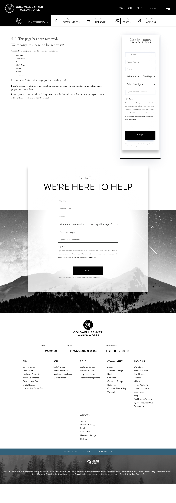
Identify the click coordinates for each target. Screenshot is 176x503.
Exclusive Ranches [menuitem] (31, 395)
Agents (151, 26)
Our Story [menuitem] (138, 384)
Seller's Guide (20, 70)
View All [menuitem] (111, 409)
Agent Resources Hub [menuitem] (143, 420)
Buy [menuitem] (104, 11)
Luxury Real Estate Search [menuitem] (34, 406)
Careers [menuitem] (137, 395)
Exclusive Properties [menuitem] (31, 391)
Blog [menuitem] (136, 413)
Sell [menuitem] (113, 11)
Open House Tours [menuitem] (31, 399)
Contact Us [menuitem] (139, 424)
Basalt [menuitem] (110, 391)
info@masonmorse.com (84, 369)
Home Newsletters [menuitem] (142, 406)
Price (126, 27)
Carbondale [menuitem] (112, 395)
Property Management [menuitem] (90, 395)
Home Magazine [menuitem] (141, 402)
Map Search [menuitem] (28, 388)
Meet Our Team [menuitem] (141, 388)
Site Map (87, 470)
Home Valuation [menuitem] (60, 388)
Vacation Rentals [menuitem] (87, 388)
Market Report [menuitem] (59, 395)
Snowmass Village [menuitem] (115, 388)
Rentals (18, 73)
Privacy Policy (132, 125)
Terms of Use (68, 470)
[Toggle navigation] (165, 11)
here (50, 99)
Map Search (20, 61)
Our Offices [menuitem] (139, 391)
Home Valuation (37, 26)
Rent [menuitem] (123, 11)
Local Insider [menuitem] (139, 409)
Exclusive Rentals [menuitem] (87, 384)
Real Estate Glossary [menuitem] (143, 417)
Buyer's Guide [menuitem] (29, 384)
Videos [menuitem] (137, 399)
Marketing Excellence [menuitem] (62, 391)
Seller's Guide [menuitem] (59, 384)
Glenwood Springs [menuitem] (115, 399)
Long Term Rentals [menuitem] (88, 391)
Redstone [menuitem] (111, 402)
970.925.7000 (143, 11)
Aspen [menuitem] (110, 384)
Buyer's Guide (20, 67)
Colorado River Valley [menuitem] (116, 406)
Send (140, 140)
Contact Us (20, 80)
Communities (70, 27)
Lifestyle (100, 27)
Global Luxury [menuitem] (29, 402)
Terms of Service (130, 151)
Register (18, 77)
